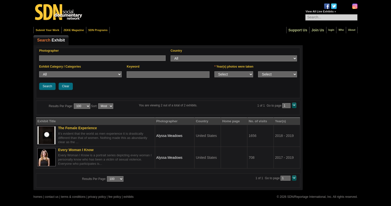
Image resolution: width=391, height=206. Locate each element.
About (351, 30)
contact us (52, 197)
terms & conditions (73, 197)
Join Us (317, 30)
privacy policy (97, 197)
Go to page (274, 105)
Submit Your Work (47, 30)
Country (176, 50)
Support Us (298, 30)
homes (37, 197)
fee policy (114, 197)
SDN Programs (98, 30)
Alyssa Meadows (169, 136)
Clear (65, 86)
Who (341, 30)
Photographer (49, 50)
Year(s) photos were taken (234, 66)
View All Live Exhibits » (321, 11)
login (331, 30)
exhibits (128, 197)
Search (47, 86)
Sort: (94, 106)
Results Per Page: (61, 106)
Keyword (133, 66)
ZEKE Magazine (74, 30)
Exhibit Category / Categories (60, 66)
